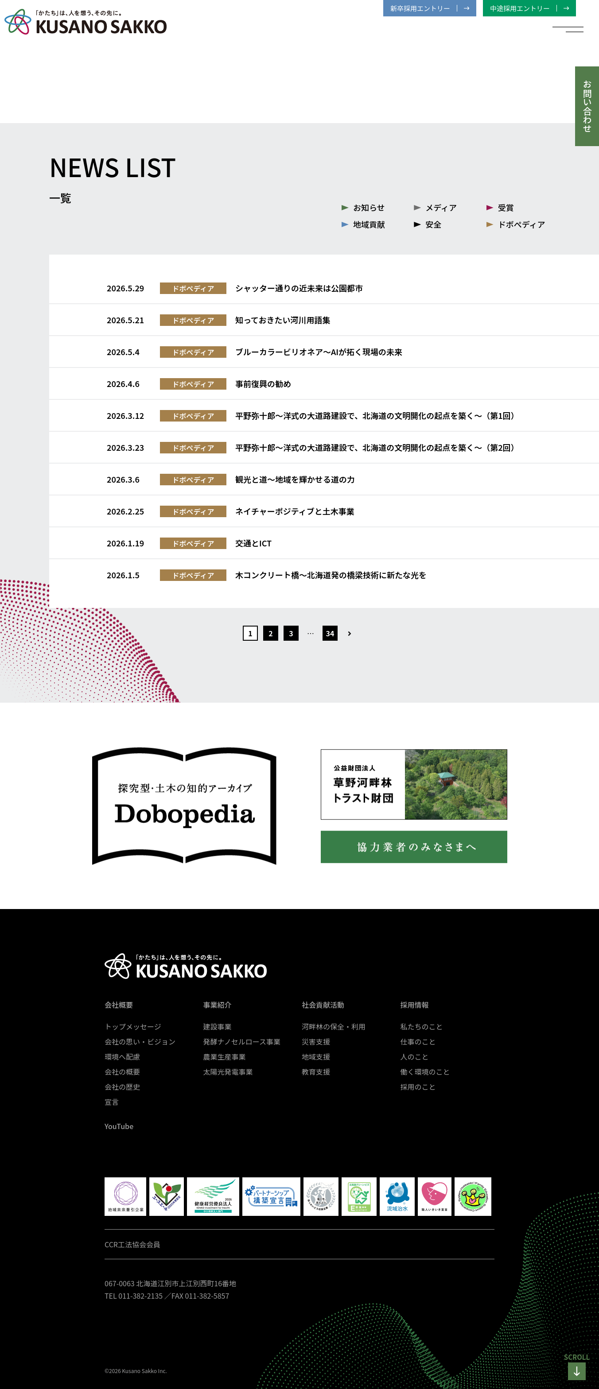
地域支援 (316, 1056)
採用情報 (415, 1004)
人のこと (415, 1056)
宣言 (112, 1101)
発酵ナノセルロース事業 (241, 1041)
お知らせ (369, 207)
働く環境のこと (425, 1071)
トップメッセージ (133, 1026)
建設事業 (217, 1026)
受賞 (506, 207)
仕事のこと (418, 1041)
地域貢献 (369, 224)
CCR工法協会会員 (132, 1244)
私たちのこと (422, 1026)
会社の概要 (122, 1071)
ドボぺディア (521, 224)
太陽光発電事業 (228, 1071)
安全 (433, 224)
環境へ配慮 (122, 1056)
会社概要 (119, 1004)
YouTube (119, 1126)
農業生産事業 (224, 1056)
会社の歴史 (122, 1086)
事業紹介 (217, 1004)
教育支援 (316, 1071)
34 (330, 633)
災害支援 (316, 1041)
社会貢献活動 (323, 1004)
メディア (441, 207)
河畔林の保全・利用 (334, 1026)
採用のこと (418, 1086)
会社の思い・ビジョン (140, 1041)
